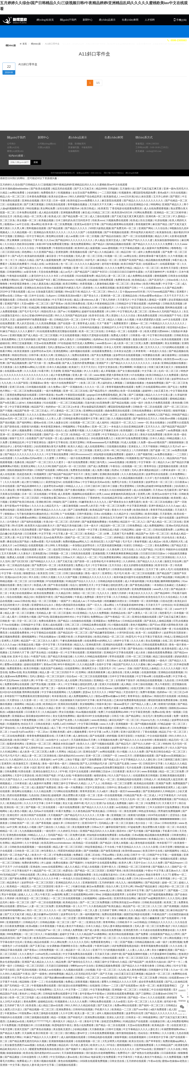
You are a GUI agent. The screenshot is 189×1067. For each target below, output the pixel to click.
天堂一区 (133, 628)
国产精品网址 (133, 716)
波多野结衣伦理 (135, 1013)
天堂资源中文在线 (73, 747)
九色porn (51, 295)
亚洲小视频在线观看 (45, 1061)
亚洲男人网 (144, 494)
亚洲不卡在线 (81, 414)
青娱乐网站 (86, 767)
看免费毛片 (104, 569)
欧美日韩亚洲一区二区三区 (48, 1033)
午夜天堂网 (6, 1029)
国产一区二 (78, 922)
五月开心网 (126, 886)
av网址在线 (130, 256)
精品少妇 (29, 597)
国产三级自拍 (46, 827)
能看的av (9, 224)
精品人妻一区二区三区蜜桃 (19, 613)
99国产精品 (115, 692)
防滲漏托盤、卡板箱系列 (80, 163)
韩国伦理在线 (19, 355)
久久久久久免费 (78, 1001)
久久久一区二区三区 (23, 379)
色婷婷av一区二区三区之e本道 (63, 406)
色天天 (4, 787)
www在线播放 (117, 462)
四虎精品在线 (118, 613)
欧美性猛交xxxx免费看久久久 (83, 200)
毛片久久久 (71, 327)
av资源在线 (52, 264)
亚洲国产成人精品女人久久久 (38, 962)
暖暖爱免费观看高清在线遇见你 (47, 1049)
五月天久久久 (153, 347)
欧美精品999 (137, 597)
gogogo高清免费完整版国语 (109, 767)
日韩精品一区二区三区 (87, 977)
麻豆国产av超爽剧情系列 (152, 898)
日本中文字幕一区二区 (93, 319)
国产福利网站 (24, 422)
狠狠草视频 (179, 410)
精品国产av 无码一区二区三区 (153, 533)
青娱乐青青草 (153, 874)
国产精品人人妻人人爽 (144, 704)
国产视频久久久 (161, 866)
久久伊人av (15, 989)
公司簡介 (11, 159)
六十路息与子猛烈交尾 (128, 307)
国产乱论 (173, 387)
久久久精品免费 (86, 664)
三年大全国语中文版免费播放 (163, 807)
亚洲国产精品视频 (72, 371)
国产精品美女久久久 (31, 268)
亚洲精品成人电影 (110, 529)
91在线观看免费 (85, 276)
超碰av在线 (105, 898)
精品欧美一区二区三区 (158, 973)
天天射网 (56, 371)
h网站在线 (63, 470)
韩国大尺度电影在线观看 (95, 335)
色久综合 (140, 823)
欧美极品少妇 (156, 839)
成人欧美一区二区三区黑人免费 (131, 343)
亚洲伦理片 (13, 815)
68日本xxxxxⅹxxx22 (81, 454)
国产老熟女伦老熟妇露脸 (146, 1053)
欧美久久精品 (75, 446)
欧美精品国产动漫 (100, 509)
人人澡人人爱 (73, 839)
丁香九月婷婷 (108, 299)
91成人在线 (38, 264)
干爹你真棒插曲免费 (71, 640)
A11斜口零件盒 (27, 64)
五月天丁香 (152, 569)
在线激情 (95, 985)
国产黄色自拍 (135, 648)
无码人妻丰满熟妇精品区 (145, 470)
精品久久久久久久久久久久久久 (117, 1049)
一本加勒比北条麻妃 (163, 585)
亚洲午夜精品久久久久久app (165, 505)
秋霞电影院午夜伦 (62, 1025)
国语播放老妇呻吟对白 (62, 617)
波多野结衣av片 (180, 379)
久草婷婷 (9, 898)
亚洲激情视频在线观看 (61, 1041)
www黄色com (104, 343)
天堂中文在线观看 (79, 771)
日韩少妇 (88, 997)
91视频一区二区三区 (84, 569)
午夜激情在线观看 (82, 775)
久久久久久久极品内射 (87, 264)
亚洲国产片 (102, 363)
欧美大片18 (133, 771)
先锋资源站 (54, 557)
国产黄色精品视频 (140, 585)
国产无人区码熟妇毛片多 (94, 763)
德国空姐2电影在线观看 (137, 914)
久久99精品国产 (165, 1045)
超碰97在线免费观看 (93, 311)
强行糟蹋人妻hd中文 (76, 1033)
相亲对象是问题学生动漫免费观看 (132, 577)
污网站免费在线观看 (100, 1001)
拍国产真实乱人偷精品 (146, 668)
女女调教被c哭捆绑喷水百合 (62, 946)
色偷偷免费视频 (155, 383)
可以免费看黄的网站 (110, 557)
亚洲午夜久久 (109, 866)
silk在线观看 (65, 569)
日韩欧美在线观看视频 (22, 847)
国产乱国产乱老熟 (63, 720)
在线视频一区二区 (132, 466)
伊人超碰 (46, 862)
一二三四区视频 (108, 192)
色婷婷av (98, 339)
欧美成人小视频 (28, 827)
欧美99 (169, 434)
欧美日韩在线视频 (134, 870)
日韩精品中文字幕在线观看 (131, 303)
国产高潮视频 (172, 906)
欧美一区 (141, 632)
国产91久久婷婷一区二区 (104, 414)
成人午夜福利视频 (135, 581)
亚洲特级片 (66, 648)
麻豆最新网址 (170, 355)
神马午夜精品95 (66, 664)
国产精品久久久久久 (76, 228)
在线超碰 (182, 418)
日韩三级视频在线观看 (37, 1017)
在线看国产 (32, 438)
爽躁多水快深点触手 (64, 743)
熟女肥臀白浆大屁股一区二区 (79, 795)
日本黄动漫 (20, 783)
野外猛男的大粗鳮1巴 (143, 232)
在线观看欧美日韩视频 (89, 347)
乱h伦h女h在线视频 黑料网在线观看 (163, 307)
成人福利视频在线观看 (73, 1037)
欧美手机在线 (104, 700)
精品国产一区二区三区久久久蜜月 (45, 462)
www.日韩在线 (22, 601)
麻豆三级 (105, 418)
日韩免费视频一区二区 (51, 950)
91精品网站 (128, 529)
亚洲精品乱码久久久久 (68, 882)
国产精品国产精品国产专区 (36, 280)
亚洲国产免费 (163, 783)
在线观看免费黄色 (102, 351)
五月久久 (59, 989)
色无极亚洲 (170, 490)
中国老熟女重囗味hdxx (54, 498)
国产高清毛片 (157, 280)
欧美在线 (28, 1053)
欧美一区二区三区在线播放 (158, 502)
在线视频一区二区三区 (83, 422)
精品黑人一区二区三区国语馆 (37, 886)
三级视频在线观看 (66, 1065)
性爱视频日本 (26, 1025)
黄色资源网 (130, 811)
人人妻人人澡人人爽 (138, 950)
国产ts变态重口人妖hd (12, 402)
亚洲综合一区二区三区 (39, 743)
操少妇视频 (13, 398)
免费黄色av (114, 621)
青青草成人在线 (86, 323)
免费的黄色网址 (31, 862)
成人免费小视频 (101, 470)
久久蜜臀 (49, 458)
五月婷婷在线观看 (136, 1061)
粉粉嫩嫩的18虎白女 (116, 601)
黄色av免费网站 (116, 458)
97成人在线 (64, 775)
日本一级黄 (59, 200)
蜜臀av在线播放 (13, 664)
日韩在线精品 (71, 819)
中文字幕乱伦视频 (75, 958)
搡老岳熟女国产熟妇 (18, 541)
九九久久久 (103, 593)
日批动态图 (166, 601)
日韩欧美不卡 (125, 922)
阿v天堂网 (18, 525)
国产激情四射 (138, 807)
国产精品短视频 (121, 402)
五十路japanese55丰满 (133, 291)
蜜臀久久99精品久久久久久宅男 (119, 981)
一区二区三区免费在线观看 (27, 390)
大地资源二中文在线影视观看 (151, 736)
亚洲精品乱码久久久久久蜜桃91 (56, 517)
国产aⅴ (62, 311)
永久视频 (129, 319)
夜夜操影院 (21, 327)
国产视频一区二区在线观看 (41, 807)
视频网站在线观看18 (83, 494)
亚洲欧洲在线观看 (110, 474)
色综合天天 (27, 724)
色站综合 (143, 1033)
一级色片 (162, 660)
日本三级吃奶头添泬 (87, 517)
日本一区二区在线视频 (34, 494)
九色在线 (169, 680)
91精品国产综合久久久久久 (81, 581)
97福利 (91, 490)
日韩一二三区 (94, 609)
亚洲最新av (36, 383)
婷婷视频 (112, 736)
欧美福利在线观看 (35, 256)
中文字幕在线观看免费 (75, 728)
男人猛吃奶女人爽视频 (110, 383)
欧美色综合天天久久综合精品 (162, 597)
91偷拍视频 (51, 934)
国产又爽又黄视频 (34, 204)
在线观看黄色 (181, 569)
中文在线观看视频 (70, 335)
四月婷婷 (75, 521)
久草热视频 (62, 545)
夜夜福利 (46, 759)
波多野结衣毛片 (70, 914)
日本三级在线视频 (143, 684)
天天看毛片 (123, 299)
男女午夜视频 (9, 894)
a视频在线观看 (15, 712)
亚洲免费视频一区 (66, 906)
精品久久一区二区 (87, 557)
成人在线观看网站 (95, 446)
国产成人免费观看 (98, 466)
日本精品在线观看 (132, 621)
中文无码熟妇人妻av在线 (64, 1057)
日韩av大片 (69, 557)
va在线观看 (6, 458)
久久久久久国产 (77, 232)
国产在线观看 (97, 736)
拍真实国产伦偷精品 (52, 668)
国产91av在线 (144, 1049)
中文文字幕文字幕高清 (29, 537)
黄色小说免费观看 (84, 1025)
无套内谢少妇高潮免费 (97, 402)
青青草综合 (150, 466)
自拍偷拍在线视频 (81, 621)
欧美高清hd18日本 (122, 212)
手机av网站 (108, 855)
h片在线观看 (21, 866)
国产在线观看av (130, 985)
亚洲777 (97, 950)
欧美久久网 (47, 355)
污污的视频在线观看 (114, 950)
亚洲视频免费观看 (71, 212)
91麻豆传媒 (78, 886)
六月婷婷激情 (141, 450)
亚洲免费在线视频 (95, 1017)
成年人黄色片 (67, 339)
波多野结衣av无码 (41, 351)
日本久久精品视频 (57, 367)
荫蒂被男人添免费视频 (34, 398)
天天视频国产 (56, 815)
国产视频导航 (145, 454)
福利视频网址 (122, 688)
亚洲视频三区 (119, 815)
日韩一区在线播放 (156, 688)
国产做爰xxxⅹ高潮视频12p (171, 755)
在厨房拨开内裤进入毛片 (68, 287)
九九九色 (6, 383)
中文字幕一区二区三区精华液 (110, 997)
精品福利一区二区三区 (113, 525)
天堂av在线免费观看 (45, 343)
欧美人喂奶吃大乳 (173, 541)
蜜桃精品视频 (177, 398)
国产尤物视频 (91, 850)
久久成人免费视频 (22, 708)
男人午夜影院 (162, 684)
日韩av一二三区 (110, 985)
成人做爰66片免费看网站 (156, 248)
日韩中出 (112, 787)
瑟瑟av (86, 692)
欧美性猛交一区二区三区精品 (32, 898)
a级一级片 (162, 942)
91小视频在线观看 (118, 624)
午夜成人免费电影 (84, 597)
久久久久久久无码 (79, 942)
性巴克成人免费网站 (83, 343)
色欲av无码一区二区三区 (14, 418)
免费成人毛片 (83, 565)
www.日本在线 (53, 747)
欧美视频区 (126, 430)
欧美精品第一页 (161, 1025)
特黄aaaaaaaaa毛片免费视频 (103, 442)
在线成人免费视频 (117, 803)
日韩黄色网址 (179, 835)
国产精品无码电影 (48, 339)
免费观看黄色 (14, 668)
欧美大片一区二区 (42, 855)
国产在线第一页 (67, 323)
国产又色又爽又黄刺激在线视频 (151, 498)
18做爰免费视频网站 (47, 589)
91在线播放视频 (55, 981)
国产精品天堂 (179, 545)
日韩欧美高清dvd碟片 (70, 295)
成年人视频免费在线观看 (120, 819)
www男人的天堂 (89, 505)
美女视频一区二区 (27, 220)
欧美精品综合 (70, 902)
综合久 (59, 430)
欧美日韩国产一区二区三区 (29, 740)
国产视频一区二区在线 (86, 890)
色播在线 (19, 462)
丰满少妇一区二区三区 (56, 521)
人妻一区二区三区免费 (41, 906)
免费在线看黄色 (81, 355)
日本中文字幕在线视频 (122, 676)
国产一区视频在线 (73, 387)
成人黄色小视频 (18, 811)
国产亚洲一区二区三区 (104, 938)
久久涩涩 (49, 359)
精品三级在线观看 (163, 656)
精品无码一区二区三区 (34, 918)
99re (98, 894)
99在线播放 (32, 208)
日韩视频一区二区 (59, 553)
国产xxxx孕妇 (141, 1009)
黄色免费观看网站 (81, 244)
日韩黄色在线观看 (122, 569)
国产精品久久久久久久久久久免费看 (153, 244)
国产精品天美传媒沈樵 (69, 525)
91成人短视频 (129, 442)
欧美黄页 (103, 208)
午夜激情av (11, 1013)
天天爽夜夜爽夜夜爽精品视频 (64, 398)
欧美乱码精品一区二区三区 (109, 636)
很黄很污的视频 (30, 426)
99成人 (168, 636)
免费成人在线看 (16, 557)
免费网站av (97, 617)
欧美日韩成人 (89, 208)
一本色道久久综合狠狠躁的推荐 (114, 490)
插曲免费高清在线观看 (117, 410)
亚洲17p (100, 803)
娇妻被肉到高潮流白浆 (123, 494)
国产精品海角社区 (61, 660)
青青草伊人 (43, 660)
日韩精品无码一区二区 (66, 319)
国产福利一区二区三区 (151, 1005)
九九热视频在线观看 (30, 831)
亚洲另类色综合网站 (125, 898)
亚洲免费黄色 (64, 1009)
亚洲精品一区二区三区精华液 (170, 212)
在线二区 (167, 640)
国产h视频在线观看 (146, 724)
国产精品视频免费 (17, 363)
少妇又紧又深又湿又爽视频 (129, 973)
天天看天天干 (169, 803)
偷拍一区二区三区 (19, 902)
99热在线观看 (28, 874)
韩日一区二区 (34, 910)
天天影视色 (166, 514)
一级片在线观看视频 (101, 858)
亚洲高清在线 (141, 787)
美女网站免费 (48, 208)
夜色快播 (177, 402)
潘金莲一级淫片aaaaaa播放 (125, 791)
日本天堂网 (166, 847)
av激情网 (57, 894)
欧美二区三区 (88, 383)
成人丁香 (56, 728)
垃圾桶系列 (73, 167)
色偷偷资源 (159, 327)
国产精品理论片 (99, 390)
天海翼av (81, 609)
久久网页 (43, 1057)
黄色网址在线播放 (22, 791)
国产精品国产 (137, 962)
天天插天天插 (162, 379)
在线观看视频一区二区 (88, 1041)
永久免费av (54, 387)
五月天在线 (127, 549)
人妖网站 (180, 529)
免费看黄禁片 (121, 323)
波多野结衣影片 (120, 747)
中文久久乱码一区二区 (132, 799)
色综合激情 (71, 628)
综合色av (71, 676)
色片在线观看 (162, 478)
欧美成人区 (55, 216)
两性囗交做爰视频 (22, 343)
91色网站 (114, 521)
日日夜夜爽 (30, 533)
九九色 (122, 969)
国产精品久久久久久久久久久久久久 (144, 200)
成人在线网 (71, 680)
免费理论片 (123, 1053)
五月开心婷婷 (161, 196)
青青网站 (155, 1033)
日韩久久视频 (48, 577)
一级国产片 (64, 601)
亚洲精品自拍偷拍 (177, 688)
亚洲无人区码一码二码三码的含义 (113, 450)
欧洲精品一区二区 (163, 609)
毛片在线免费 (53, 541)
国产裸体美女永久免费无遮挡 (125, 502)
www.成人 (105, 890)
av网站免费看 (17, 192)
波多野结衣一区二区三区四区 (23, 498)
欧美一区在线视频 (130, 390)
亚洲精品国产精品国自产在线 (103, 379)
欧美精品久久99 (89, 307)
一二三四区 (180, 454)
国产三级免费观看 (78, 509)
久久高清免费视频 (46, 323)
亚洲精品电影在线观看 (129, 779)
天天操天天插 (102, 954)
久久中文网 (66, 1013)
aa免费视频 (174, 430)
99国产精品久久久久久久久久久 (27, 819)
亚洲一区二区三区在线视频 (88, 268)
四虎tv (114, 470)
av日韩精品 (20, 545)
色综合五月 (6, 216)
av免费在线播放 (164, 454)
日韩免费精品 (135, 525)
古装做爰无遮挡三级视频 (49, 291)
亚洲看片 (182, 291)
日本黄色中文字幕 (158, 1037)
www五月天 (126, 755)
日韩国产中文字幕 (157, 855)
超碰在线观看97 (33, 664)
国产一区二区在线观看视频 (138, 236)
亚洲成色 (35, 866)
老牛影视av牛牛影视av (17, 505)
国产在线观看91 (171, 918)
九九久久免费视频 (99, 613)
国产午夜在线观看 (58, 585)
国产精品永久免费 (10, 1033)
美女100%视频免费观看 (117, 339)
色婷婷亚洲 (6, 839)
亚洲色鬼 (35, 763)
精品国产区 (37, 406)
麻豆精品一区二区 (107, 260)
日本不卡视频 (53, 803)
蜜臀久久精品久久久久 (65, 767)
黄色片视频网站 (139, 624)
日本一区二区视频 (89, 236)
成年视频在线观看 (80, 351)
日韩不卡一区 (138, 855)
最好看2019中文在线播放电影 (93, 716)
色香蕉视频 (86, 283)
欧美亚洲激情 (22, 351)
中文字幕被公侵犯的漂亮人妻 (112, 585)
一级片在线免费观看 (79, 458)
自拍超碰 (92, 280)
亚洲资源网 (62, 252)
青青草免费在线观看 (45, 858)
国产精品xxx (181, 652)
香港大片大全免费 (122, 509)
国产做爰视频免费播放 (94, 521)
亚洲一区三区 (93, 755)
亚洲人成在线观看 (53, 624)
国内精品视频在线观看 (119, 244)
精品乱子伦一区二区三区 (173, 731)
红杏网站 (81, 672)
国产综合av (65, 414)
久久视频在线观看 (121, 418)
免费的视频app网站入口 (76, 541)
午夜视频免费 (44, 248)
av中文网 (58, 759)
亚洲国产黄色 (114, 870)
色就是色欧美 (24, 474)
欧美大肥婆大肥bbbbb (156, 331)
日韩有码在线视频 (83, 1009)
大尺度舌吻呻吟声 (155, 272)
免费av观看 (54, 363)
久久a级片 (103, 791)
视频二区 (164, 910)
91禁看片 (172, 272)
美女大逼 (67, 803)
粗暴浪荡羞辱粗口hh (168, 985)
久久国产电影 (113, 541)
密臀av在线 (6, 295)
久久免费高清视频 (105, 287)
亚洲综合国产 (90, 751)
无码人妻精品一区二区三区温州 (47, 676)
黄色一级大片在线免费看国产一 (61, 383)
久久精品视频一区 (22, 232)
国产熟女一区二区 (34, 450)
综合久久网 (112, 886)
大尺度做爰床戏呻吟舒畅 (130, 605)
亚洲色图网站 (61, 351)
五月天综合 (115, 565)
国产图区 (175, 196)
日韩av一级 (21, 295)
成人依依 (140, 652)
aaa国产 (161, 430)
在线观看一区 (135, 331)
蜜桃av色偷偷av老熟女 (175, 1061)
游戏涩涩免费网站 (111, 1021)
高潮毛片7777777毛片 (39, 1021)
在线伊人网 (27, 680)
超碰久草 (58, 823)
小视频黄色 (72, 938)
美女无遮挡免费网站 (64, 716)
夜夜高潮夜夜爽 (97, 672)
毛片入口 (90, 803)
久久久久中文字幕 (34, 803)
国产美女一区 (102, 918)
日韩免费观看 (106, 280)
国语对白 (122, 831)
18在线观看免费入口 (102, 438)
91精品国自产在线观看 (136, 1021)
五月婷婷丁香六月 (14, 1005)
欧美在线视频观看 (172, 339)
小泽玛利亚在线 (126, 632)
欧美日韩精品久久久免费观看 (162, 375)
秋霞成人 (49, 799)
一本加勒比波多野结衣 (82, 545)
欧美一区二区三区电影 (22, 997)
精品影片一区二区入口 (124, 422)
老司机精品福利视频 (139, 609)
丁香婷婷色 (94, 498)
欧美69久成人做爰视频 (88, 248)
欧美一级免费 (54, 819)
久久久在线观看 (157, 997)
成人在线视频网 (142, 490)
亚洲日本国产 (14, 450)
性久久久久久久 (144, 708)
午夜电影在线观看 (17, 276)
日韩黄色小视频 (28, 617)
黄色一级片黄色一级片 (54, 763)
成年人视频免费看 (22, 430)
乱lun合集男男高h (54, 537)
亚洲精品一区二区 (104, 680)
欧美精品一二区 (94, 533)
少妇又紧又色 (161, 390)
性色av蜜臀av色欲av (151, 295)
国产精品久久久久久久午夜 (44, 878)
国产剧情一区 (82, 561)
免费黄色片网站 (13, 1037)
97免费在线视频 (63, 855)
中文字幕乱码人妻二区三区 (132, 311)
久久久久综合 (128, 315)
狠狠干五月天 (17, 438)
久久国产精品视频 (163, 577)
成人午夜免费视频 (60, 375)
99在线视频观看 (53, 268)
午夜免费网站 (44, 989)
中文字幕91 (83, 617)
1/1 (98, 82)
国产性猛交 (145, 858)
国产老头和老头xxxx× (92, 819)
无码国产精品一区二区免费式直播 (67, 835)
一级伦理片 (50, 831)
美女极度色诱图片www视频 (19, 1045)
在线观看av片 (151, 264)
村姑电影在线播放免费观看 (109, 454)
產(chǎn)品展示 (107, 19)
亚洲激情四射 (94, 652)
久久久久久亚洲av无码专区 (42, 414)
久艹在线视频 (67, 514)
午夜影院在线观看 (63, 248)
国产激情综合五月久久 (145, 418)
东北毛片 (148, 716)
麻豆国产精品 (160, 224)
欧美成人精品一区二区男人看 (30, 216)
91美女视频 (152, 581)
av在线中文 (52, 740)
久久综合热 (161, 228)
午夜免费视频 (29, 720)
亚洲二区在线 (93, 855)
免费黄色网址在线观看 (17, 684)
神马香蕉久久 (49, 850)
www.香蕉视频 (149, 771)
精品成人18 (75, 751)
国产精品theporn (174, 862)
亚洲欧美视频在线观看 (172, 775)
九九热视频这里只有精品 (164, 958)
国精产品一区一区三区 (56, 434)
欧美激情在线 (164, 232)
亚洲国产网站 (146, 228)
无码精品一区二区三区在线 (15, 478)
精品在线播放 (131, 557)
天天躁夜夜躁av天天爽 (83, 740)
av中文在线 (23, 224)
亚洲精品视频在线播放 (174, 363)
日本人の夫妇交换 (47, 379)
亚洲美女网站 (28, 466)
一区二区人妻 (90, 910)
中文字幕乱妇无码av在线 (96, 482)
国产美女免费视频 (101, 355)
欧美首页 (43, 573)
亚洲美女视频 (133, 537)
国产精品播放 (12, 1057)
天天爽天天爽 (64, 736)
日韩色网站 (120, 728)
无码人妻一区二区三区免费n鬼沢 (152, 926)
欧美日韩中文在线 (153, 850)
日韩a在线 (23, 299)
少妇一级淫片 (97, 660)
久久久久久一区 (53, 910)
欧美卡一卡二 (63, 886)
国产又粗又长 (105, 1005)
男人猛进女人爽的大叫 (95, 398)
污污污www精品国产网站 (161, 291)
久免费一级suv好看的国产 (152, 442)
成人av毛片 (66, 272)
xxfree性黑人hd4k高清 (48, 954)
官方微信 (182, 1008)
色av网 (60, 395)
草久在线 (34, 577)
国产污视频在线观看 (103, 743)
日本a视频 (137, 835)
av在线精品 (122, 807)
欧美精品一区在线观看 (86, 843)
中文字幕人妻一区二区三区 (68, 533)
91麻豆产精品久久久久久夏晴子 (18, 331)
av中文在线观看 (172, 319)
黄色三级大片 (24, 585)
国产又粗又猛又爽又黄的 (173, 617)
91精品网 (81, 280)
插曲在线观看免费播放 (160, 652)
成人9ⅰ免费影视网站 (178, 1021)
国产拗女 (85, 938)
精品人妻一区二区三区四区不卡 (57, 672)
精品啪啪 (24, 981)
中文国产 (136, 398)
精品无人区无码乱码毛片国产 (82, 973)
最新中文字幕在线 (58, 442)
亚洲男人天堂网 (10, 640)
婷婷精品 (80, 379)
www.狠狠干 (57, 839)
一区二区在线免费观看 (12, 736)
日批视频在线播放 (117, 446)
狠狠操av (9, 514)
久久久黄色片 (27, 954)
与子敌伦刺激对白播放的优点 (33, 514)
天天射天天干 (153, 605)
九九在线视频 (80, 660)
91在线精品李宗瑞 (112, 498)
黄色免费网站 (9, 339)
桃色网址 (114, 390)
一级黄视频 (175, 855)
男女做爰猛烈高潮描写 (94, 406)
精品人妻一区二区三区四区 (68, 847)
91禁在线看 (25, 771)
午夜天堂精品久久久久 (129, 847)
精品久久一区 (75, 1021)
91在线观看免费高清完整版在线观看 (57, 331)
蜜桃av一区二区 (139, 323)
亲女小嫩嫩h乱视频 (122, 918)
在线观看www (177, 977)
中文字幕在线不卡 (22, 870)
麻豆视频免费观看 (10, 636)
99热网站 (155, 204)
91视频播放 (64, 192)
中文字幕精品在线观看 (44, 632)
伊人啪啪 (117, 890)
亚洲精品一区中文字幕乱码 (29, 236)
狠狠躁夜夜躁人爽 (133, 347)
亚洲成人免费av (43, 490)
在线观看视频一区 (170, 264)
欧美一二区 (45, 549)
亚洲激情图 (98, 553)
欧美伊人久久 (98, 1045)
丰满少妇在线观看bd (21, 593)
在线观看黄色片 (28, 648)
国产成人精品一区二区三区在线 (164, 521)
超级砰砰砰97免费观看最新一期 (34, 319)
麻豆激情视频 (71, 505)
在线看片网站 (127, 414)
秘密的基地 (100, 775)
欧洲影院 (131, 462)
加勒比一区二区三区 (84, 593)
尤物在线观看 (109, 958)
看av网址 (36, 224)
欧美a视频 (32, 926)
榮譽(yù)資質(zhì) (15, 167)
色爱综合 (68, 870)
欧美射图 (176, 498)
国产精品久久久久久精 (150, 561)
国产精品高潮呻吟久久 (29, 486)
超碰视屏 (56, 795)
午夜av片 (69, 609)
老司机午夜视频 (111, 264)
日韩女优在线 (117, 1061)
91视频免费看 (153, 648)
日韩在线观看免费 (163, 529)
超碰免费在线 (27, 660)
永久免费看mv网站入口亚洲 (30, 367)
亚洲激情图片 (14, 922)
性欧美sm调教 (168, 418)
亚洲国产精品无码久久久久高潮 (97, 831)
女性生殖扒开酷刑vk (68, 208)
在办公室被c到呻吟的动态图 (37, 315)
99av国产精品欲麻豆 (146, 886)
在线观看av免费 (13, 371)
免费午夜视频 (148, 692)
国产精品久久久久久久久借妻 (98, 807)
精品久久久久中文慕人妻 (159, 395)
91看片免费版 (64, 811)
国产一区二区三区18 (175, 406)
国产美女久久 (91, 295)
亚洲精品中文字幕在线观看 (27, 434)
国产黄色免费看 (18, 878)
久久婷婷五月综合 (68, 831)
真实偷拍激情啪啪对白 (167, 240)
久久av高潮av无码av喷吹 (29, 458)
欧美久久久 (83, 743)
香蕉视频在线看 (79, 252)
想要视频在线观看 (144, 755)
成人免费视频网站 (154, 525)
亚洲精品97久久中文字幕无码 (118, 327)
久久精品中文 (121, 514)
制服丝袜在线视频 (84, 648)
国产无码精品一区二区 (17, 985)
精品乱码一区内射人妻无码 (74, 1045)
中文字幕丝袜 (100, 565)
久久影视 (153, 910)
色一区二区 (67, 264)
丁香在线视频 (150, 731)
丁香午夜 (38, 240)
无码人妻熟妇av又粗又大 (62, 347)
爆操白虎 (165, 728)
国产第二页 (47, 688)
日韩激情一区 (136, 601)
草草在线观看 (117, 656)
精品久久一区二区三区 (147, 268)
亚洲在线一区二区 (14, 807)
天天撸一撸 (103, 815)
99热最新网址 (151, 1017)
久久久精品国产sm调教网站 (92, 934)
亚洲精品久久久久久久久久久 (95, 577)
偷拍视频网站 (135, 882)
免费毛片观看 (111, 708)
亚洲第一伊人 (56, 684)
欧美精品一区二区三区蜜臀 (85, 434)
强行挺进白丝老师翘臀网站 (73, 985)
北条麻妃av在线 (16, 1021)
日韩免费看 (10, 771)
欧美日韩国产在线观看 (34, 815)
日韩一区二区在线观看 (97, 747)
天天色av (158, 490)
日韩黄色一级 (138, 335)
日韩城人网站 (164, 965)
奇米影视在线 (59, 696)
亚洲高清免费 (24, 509)
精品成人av (79, 601)
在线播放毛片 (107, 307)
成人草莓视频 (108, 371)
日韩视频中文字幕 (159, 969)
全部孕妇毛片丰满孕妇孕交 (106, 561)
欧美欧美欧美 (141, 509)
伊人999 (111, 311)
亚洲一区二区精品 (66, 708)
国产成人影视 (92, 930)
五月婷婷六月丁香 (19, 652)
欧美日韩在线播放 (40, 299)
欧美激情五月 (21, 763)
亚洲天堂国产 (22, 1029)
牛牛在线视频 (66, 256)
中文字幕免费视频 (100, 989)
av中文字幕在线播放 (101, 728)
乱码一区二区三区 (169, 371)
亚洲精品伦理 (180, 636)
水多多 (156, 363)
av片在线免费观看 (35, 779)
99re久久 (113, 291)
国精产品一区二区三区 (78, 537)
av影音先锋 (30, 272)
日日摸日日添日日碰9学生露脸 (126, 272)
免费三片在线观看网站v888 (151, 387)
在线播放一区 (56, 652)
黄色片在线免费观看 (151, 434)
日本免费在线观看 (27, 212)
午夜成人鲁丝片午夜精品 (70, 926)
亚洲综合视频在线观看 (144, 617)
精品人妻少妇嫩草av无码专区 (42, 914)
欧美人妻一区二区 (85, 1013)
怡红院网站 (137, 514)
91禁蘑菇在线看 (152, 355)
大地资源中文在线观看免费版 (101, 862)
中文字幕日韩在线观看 (160, 335)
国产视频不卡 (73, 1049)
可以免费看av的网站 (25, 517)
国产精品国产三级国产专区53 (91, 272)
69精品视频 (173, 438)
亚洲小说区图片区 (130, 731)
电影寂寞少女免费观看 (103, 1057)
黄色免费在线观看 (147, 315)
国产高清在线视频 (27, 969)
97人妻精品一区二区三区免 (66, 410)
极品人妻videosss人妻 (86, 299)
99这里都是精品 (94, 847)
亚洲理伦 (107, 573)
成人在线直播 (7, 474)
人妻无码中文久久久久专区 (44, 276)
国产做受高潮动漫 (111, 850)
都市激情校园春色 (126, 1033)
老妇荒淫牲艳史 (62, 549)
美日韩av (111, 660)
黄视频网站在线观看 (52, 628)
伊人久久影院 (91, 371)
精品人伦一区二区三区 (12, 196)
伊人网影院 (161, 708)
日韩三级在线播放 (73, 573)
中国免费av (25, 1013)
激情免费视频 (86, 779)
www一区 (143, 422)
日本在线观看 (7, 486)
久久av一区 (177, 969)
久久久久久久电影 (171, 668)
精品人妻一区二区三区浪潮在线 (157, 557)
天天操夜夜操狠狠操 (72, 1053)
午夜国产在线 (38, 656)
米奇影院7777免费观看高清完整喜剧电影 (27, 696)
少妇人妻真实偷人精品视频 (46, 283)
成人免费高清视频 (39, 327)
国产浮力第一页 (38, 363)
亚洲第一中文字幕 (88, 529)
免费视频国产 (180, 783)
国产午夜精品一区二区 (117, 617)
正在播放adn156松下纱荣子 (168, 993)
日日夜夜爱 (118, 771)
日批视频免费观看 (144, 1045)
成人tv (30, 291)
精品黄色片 (13, 882)
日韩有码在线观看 (36, 557)
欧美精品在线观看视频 (150, 680)
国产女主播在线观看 (128, 371)
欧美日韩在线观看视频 (121, 934)
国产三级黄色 (70, 502)
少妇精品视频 (80, 1029)
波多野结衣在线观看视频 (127, 355)
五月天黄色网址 (154, 359)
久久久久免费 (137, 751)
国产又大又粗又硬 (14, 914)
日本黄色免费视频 (37, 196)
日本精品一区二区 (116, 331)
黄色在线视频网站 (68, 1061)
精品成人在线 (34, 704)
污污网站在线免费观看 (65, 791)
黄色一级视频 (173, 712)
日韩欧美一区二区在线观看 (148, 406)
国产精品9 (106, 843)
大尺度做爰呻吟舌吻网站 (163, 954)
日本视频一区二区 (145, 430)
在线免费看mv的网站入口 (98, 640)
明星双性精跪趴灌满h (70, 850)
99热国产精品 (180, 414)
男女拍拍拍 (85, 680)
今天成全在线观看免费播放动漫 (157, 930)
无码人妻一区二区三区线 (89, 256)
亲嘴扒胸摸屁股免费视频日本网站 (59, 307)
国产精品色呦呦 (64, 597)
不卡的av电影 (95, 601)
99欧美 (123, 910)
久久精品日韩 (63, 593)
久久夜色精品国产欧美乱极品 (33, 728)
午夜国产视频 (61, 478)
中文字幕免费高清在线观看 (78, 954)
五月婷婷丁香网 (108, 910)
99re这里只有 (72, 291)
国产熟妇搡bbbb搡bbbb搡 (59, 977)
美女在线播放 (66, 379)
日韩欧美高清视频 (173, 303)
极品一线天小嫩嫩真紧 (147, 918)
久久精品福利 (50, 712)
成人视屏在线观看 (129, 660)
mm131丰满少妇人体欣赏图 (136, 196)
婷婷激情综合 (174, 997)
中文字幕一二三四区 (77, 989)
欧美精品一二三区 (102, 537)
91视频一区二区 (113, 256)
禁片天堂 (46, 200)
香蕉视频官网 (143, 224)
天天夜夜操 (6, 367)
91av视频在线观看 (86, 712)
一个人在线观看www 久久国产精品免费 (160, 287)
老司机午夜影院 (163, 410)
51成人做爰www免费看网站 (27, 799)
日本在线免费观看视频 (102, 1033)
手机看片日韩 (170, 831)
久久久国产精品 (145, 549)
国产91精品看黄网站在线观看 (117, 224)
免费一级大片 (14, 767)
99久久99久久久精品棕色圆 (80, 1005)
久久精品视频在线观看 (130, 478)
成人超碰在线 (67, 438)
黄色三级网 (91, 474)
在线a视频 (125, 835)
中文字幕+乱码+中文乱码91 (27, 977)
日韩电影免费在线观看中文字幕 (80, 418)
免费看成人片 (24, 1061)
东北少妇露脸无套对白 (106, 874)
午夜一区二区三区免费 (112, 505)
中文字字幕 (45, 533)
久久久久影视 (151, 847)
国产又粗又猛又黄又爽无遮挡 (128, 216)
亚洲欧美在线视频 (14, 347)
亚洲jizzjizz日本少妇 (16, 577)
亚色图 (26, 605)
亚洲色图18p (40, 553)
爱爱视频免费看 (83, 874)
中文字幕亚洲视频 (19, 406)
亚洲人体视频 (132, 672)
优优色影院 (137, 359)
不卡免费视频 (9, 1025)
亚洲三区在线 (17, 387)
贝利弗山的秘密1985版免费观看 (154, 486)
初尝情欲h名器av (177, 327)
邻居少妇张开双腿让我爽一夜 (155, 628)
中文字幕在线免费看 (57, 454)
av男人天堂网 (111, 731)
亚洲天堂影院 (125, 736)
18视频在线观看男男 (113, 894)
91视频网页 (40, 474)
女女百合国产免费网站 (85, 192)
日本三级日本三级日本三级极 (101, 486)
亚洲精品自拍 (130, 295)
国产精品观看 (56, 228)
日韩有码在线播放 (90, 327)
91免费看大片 (153, 803)
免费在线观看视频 (112, 914)
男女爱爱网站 (127, 486)
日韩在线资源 (43, 724)
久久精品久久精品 (44, 708)
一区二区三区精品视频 (70, 402)
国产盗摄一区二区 (160, 450)
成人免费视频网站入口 (81, 696)
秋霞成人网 (40, 585)
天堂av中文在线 (86, 688)
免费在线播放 (61, 862)
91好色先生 (168, 537)
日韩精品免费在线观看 (94, 624)
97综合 (111, 1045)
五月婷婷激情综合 (42, 478)
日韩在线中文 (72, 823)
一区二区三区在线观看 (95, 839)
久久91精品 (163, 720)
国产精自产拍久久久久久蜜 (138, 240)
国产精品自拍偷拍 (111, 236)
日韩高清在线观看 (56, 204)
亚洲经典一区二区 (111, 295)
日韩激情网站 (14, 272)
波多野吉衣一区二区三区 (159, 482)
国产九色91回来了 (156, 890)
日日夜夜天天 (33, 712)
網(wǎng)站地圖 (132, 189)
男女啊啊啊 (126, 367)
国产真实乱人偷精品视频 (158, 621)
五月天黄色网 (9, 553)
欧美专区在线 (97, 315)
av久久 (4, 759)
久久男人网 (18, 228)
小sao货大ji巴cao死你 (21, 731)
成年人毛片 (166, 569)
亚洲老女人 (134, 446)
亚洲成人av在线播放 (50, 969)
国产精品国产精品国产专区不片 (66, 474)
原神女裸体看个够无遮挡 (153, 256)
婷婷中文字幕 (122, 640)
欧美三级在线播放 (34, 890)
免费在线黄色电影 (94, 478)
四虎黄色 (88, 287)
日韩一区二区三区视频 (139, 656)
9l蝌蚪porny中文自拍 (82, 965)
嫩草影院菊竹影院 (116, 827)
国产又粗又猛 (65, 561)
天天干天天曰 (88, 367)
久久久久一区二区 (95, 387)
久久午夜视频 (175, 256)
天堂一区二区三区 (27, 621)
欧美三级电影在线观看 (46, 1013)
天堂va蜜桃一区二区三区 (35, 303)
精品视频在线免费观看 (158, 260)
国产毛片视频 (136, 831)
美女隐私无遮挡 (62, 1029)
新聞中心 (88, 19)
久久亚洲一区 (29, 700)
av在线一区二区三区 (115, 609)
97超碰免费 (134, 827)
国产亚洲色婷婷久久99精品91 (159, 791)
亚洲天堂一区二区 (95, 589)
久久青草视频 (163, 878)
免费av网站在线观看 (125, 1005)
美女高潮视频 (172, 343)
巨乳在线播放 (180, 621)
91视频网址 (74, 311)
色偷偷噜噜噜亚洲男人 (163, 787)
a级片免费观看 (158, 1009)
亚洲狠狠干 (160, 1049)
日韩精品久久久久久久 (161, 922)
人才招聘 (150, 19)
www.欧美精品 (99, 720)
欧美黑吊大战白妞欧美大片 (40, 525)
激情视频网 (156, 343)
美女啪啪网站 (87, 704)
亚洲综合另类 (94, 922)
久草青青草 (139, 351)
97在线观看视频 (55, 581)
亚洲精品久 (29, 989)
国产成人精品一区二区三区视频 (40, 335)
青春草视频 (140, 541)
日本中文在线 (37, 295)
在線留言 (182, 987)
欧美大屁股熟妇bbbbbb (134, 839)
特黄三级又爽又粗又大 (161, 367)
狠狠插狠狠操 (176, 442)
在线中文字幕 (104, 664)
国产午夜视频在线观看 (117, 232)
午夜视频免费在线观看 (44, 985)
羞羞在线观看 (140, 339)
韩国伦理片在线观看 (165, 696)
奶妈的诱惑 (181, 656)
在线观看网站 (72, 668)
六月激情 (125, 470)
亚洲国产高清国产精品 (131, 260)
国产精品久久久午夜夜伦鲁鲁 (138, 965)
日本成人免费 (124, 878)
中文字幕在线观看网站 (54, 692)
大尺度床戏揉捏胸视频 (109, 545)
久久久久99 (44, 466)
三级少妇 (114, 839)
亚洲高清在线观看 (68, 704)
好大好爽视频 (37, 581)
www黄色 (102, 628)
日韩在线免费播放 (142, 410)
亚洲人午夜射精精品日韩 (101, 303)
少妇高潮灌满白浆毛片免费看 (50, 446)
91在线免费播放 (72, 997)
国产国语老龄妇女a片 (64, 529)
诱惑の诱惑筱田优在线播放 (71, 605)
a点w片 (65, 740)
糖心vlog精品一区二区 (160, 664)
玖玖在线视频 (178, 192)
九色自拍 (34, 795)
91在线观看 (50, 402)
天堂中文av (139, 862)
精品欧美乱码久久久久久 (14, 1049)
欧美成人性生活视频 (141, 220)
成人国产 (173, 1009)
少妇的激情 (32, 192)
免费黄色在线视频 (80, 470)
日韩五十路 (118, 716)
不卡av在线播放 (10, 624)
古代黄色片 (13, 521)
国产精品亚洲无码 (73, 260)
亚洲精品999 (26, 930)
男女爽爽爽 (13, 240)
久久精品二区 (63, 827)
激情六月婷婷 (119, 593)
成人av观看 (71, 236)
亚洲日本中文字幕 (134, 890)
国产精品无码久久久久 (153, 458)
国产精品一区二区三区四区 (90, 870)
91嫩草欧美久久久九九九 (93, 502)
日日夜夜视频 (43, 1025)
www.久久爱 (107, 724)
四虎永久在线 (128, 379)
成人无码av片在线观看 (41, 811)
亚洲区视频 (15, 335)
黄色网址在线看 (55, 236)
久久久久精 (137, 640)
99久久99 (56, 609)
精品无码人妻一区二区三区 (111, 276)
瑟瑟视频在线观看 (168, 466)
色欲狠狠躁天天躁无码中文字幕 (77, 700)
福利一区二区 (136, 803)
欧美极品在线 (26, 644)
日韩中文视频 (22, 839)
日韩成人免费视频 (73, 930)
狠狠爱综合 (29, 573)
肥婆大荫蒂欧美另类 (117, 375)
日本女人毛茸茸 (113, 347)
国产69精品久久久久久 (43, 561)
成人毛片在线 (144, 327)
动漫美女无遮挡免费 (118, 589)
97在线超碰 (64, 343)
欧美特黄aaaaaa (131, 850)
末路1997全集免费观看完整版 (53, 244)
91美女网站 (94, 958)
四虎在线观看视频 (17, 795)
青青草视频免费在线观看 (120, 387)
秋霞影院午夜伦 (45, 597)
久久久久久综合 (26, 248)
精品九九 (79, 644)
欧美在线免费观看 (44, 593)
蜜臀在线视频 (148, 660)
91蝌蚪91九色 (133, 644)
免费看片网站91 (10, 280)
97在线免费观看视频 (72, 589)
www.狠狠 (99, 375)
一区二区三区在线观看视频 (93, 676)
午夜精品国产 (159, 914)
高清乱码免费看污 (19, 264)
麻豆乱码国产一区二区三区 (124, 720)
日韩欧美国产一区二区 (22, 823)
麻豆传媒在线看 (152, 537)
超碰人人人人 (26, 894)
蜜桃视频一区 (75, 799)
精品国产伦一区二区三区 (48, 870)
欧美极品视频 (46, 220)
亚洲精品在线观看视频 (171, 672)
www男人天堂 (161, 589)
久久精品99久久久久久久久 (24, 759)
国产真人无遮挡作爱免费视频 (78, 363)
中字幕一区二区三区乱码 (49, 680)
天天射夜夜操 (65, 644)
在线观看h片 (155, 632)
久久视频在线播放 (29, 628)
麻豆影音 (51, 256)
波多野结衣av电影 (54, 486)
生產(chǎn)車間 (130, 19)
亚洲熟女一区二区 (19, 787)
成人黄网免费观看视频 (159, 799)
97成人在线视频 (91, 866)
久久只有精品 (121, 597)
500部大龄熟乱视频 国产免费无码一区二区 (113, 228)
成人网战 (126, 684)
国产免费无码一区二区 (44, 565)
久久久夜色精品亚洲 (132, 474)
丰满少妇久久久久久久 (141, 593)
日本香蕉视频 (47, 926)
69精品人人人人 (75, 486)
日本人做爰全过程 (58, 422)
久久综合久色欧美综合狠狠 (19, 244)
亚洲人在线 (123, 855)
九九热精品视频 (106, 878)
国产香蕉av (57, 303)
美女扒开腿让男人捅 (117, 359)
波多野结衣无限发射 (175, 632)
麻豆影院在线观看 (112, 200)
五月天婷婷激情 (27, 339)
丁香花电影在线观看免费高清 (126, 208)
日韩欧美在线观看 (152, 902)
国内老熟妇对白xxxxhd (71, 755)
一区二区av (42, 731)
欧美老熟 (31, 1005)
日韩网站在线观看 (119, 398)
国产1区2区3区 (20, 561)
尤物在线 (74, 763)
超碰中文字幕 (67, 934)
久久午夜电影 (32, 843)
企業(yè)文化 (13, 163)
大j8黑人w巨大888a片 (64, 724)
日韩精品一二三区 (143, 545)
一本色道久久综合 (157, 351)
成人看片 (12, 617)
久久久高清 (30, 371)
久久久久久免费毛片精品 (119, 268)
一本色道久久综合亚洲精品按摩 (126, 426)
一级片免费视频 (53, 390)
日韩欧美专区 (145, 379)
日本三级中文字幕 (17, 307)
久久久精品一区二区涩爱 (62, 918)
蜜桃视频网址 (29, 636)
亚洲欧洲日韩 (44, 502)
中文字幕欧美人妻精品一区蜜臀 (149, 299)
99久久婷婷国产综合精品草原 (85, 196)
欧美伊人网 (125, 862)
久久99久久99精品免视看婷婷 (91, 656)
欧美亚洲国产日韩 (127, 287)
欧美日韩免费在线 (75, 303)
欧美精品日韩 (14, 803)
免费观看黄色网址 (101, 942)
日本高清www (105, 688)
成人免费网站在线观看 (140, 276)
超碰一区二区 (144, 529)
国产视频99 (76, 862)
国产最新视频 (153, 831)
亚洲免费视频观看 (142, 589)
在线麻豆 (139, 569)
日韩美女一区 (133, 1017)
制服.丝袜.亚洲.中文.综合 (15, 656)
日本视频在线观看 (36, 387)
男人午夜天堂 (43, 894)
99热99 (167, 743)
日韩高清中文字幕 (153, 763)
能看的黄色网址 (16, 743)
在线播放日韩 (157, 1021)
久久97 (149, 478)
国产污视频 (6, 410)
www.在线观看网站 (53, 866)
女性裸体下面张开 (125, 680)
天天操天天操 (27, 589)
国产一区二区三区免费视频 (95, 902)
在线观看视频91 (138, 1037)
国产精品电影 (153, 882)
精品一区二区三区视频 (44, 601)
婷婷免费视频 (56, 973)
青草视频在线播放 (77, 204)
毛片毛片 (127, 541)
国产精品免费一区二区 (75, 216)
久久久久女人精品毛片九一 (47, 505)
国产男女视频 (39, 684)
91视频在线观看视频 (147, 819)
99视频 (67, 268)
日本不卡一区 (69, 779)
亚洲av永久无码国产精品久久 (165, 311)
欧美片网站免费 (152, 283)
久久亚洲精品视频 (141, 747)
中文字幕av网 (144, 676)
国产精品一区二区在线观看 (111, 1025)
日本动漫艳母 (29, 1057)
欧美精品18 (49, 704)
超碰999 (147, 390)
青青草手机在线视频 (161, 509)
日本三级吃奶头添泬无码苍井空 (73, 220)
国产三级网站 (144, 993)
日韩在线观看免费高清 (155, 644)
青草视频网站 (24, 490)
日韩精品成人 (173, 1005)
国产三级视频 (136, 395)
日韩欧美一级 (7, 621)
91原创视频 (161, 220)
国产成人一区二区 (105, 779)
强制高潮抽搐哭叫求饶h (20, 470)
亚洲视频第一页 (125, 724)
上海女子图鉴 (72, 759)
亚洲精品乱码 (17, 442)
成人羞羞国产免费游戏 (44, 787)
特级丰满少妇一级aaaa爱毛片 (113, 704)
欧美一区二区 (148, 985)
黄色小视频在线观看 (25, 549)
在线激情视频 (149, 672)
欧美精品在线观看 (144, 783)
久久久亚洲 (156, 1001)
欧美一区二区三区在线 (91, 331)
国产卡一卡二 (175, 962)
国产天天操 (106, 973)
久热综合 (113, 799)
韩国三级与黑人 (99, 462)
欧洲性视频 (176, 942)
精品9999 (17, 843)
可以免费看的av (40, 839)
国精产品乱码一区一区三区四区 (69, 466)
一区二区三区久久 (33, 934)
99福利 (57, 502)
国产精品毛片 (124, 743)
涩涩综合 (175, 815)
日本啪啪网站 (84, 339)
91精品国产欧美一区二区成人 (140, 795)
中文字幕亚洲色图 (137, 505)
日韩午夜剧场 (46, 395)
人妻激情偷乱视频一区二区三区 (112, 283)
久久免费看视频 (173, 1057)
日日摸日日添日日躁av (153, 553)
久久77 (166, 874)
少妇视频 (90, 969)
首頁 (24, 44)
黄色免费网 (30, 1001)
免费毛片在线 (119, 482)
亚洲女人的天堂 (116, 1017)
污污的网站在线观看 (173, 347)
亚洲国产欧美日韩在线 (22, 502)
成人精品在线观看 (49, 212)
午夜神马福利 (102, 946)
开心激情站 (76, 478)
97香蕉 (52, 494)
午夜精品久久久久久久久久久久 (167, 323)
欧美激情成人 (111, 196)
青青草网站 (109, 922)
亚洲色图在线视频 (16, 835)
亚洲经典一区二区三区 (158, 216)
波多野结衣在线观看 (157, 474)
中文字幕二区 (149, 371)
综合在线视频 (14, 597)
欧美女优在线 (136, 1041)
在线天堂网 (137, 688)
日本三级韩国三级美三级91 (173, 759)
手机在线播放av (48, 636)
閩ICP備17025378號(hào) (114, 189)
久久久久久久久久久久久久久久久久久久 (26, 375)
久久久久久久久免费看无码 (143, 728)
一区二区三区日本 (48, 700)
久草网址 (61, 458)
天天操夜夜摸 (136, 482)
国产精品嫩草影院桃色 (102, 632)
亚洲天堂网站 (77, 442)
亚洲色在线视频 (31, 200)
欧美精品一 (13, 886)
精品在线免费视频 (111, 930)
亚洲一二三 (37, 981)
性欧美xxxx (98, 220)
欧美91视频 (151, 514)
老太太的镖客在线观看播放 (139, 565)
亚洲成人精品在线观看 (37, 942)
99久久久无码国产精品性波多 (71, 315)
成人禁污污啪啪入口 (32, 482)
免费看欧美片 (48, 192)
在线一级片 (137, 402)
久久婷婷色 (129, 561)
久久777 (82, 906)
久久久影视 (168, 1033)
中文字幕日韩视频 (88, 724)
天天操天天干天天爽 (100, 204)
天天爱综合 (13, 700)
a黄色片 (128, 498)
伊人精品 (100, 240)
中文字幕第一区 (147, 462)
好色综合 (26, 240)
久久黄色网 (113, 549)
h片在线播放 (138, 375)
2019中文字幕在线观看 (13, 291)
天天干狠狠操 (150, 446)
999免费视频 (14, 934)
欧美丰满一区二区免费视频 (57, 224)
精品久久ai (164, 462)
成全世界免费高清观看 (151, 981)
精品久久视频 (115, 319)
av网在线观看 (107, 751)
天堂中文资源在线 (108, 367)
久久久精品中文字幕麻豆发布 (102, 430)
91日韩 (55, 514)
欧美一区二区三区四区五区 (134, 958)
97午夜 (63, 771)
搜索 (36, 178)
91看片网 (43, 371)
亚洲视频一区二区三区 (124, 989)
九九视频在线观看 (176, 839)
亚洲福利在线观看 (113, 644)
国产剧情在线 (12, 426)
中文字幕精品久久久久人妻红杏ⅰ (138, 759)
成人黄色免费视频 (137, 969)
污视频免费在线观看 (117, 220)
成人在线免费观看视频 (156, 208)
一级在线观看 (44, 847)
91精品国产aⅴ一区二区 (48, 930)
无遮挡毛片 (105, 668)
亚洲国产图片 (12, 303)
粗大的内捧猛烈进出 (52, 958)
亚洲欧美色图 (57, 731)
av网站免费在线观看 (125, 858)
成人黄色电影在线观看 (143, 843)
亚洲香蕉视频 (85, 918)
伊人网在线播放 (173, 938)
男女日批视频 (66, 712)
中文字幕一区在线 (11, 573)
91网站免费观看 (143, 212)
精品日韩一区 (129, 252)
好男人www (103, 494)
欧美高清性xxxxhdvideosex (56, 843)
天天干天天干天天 (174, 295)
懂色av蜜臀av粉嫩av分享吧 (110, 696)
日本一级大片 (91, 525)
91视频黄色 (125, 192)
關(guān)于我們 (68, 19)
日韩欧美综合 (181, 335)
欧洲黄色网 (181, 1045)
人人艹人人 (94, 783)
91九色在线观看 (118, 628)
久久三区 (157, 906)
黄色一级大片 (92, 573)
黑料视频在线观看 (36, 228)
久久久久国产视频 (68, 577)
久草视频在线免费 (108, 740)
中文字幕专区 (125, 1057)
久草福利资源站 (84, 636)
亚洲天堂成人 (113, 240)
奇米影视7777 (165, 843)
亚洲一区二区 (99, 426)
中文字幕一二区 (172, 283)
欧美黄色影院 (66, 565)
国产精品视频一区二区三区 (39, 1009)
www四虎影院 (109, 977)
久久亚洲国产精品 (44, 252)
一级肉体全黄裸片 (66, 688)
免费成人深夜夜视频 (76, 981)
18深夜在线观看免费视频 (120, 993)
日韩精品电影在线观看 (110, 581)
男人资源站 (112, 315)
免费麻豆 (78, 855)
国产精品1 (64, 621)
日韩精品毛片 (31, 922)
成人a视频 (66, 890)
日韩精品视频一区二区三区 (55, 922)
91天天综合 (53, 779)
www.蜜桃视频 (110, 248)
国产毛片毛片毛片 (29, 311)
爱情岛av (22, 906)
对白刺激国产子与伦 (170, 315)
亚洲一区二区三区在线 (75, 390)
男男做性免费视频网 (169, 811)
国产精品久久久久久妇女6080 (136, 740)
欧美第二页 (170, 902)
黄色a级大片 (125, 787)
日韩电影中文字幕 (31, 624)
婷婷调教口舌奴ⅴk (101, 771)
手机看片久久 (102, 1009)
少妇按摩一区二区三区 (92, 359)
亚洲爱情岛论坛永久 (42, 605)
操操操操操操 (14, 1053)
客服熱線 (182, 998)
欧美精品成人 (140, 280)
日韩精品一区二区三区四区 (29, 965)
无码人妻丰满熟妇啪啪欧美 (118, 926)
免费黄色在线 (123, 280)
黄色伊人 (24, 993)
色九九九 (121, 882)
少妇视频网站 (90, 898)
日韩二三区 (55, 573)
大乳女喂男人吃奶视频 (115, 1041)
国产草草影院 (153, 1041)
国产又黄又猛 (38, 946)
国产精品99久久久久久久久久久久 (74, 240)
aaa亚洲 (141, 414)
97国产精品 (6, 327)
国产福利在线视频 (31, 521)
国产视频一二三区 (178, 890)
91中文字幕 (95, 731)
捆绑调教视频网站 (170, 581)
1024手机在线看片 (158, 815)
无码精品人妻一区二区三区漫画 (54, 613)
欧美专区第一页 (164, 565)
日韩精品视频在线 (145, 942)
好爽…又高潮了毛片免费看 (119, 533)
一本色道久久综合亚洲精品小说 (131, 204)
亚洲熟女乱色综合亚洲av (38, 287)
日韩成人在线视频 (44, 430)
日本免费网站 (177, 474)
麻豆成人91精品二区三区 (96, 212)
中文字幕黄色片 (168, 795)
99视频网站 (69, 426)
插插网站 (19, 704)
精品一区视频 (59, 1017)
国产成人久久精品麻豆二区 (104, 252)
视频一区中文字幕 (45, 644)
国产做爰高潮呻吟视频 (135, 954)
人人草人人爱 (54, 418)
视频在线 (95, 981)
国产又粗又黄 (24, 938)
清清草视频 (152, 601)
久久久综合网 (12, 482)
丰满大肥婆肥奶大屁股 (149, 319)
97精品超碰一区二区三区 (172, 724)
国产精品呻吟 (163, 593)
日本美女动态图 (123, 351)
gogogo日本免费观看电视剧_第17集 (107, 395)
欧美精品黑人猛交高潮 (170, 779)
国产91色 (43, 617)
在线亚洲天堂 (179, 1025)
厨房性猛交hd (53, 482)
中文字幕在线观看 (75, 652)
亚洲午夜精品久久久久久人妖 (50, 509)
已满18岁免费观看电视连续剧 (130, 700)
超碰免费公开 (160, 747)
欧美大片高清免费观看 (24, 529)
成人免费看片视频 (74, 430)
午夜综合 (115, 466)
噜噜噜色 (176, 248)
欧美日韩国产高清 (131, 264)
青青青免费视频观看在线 (41, 736)
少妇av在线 (172, 280)
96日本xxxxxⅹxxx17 (95, 799)
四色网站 (27, 252)
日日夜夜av (181, 482)
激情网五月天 (86, 585)
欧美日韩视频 (31, 668)
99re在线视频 (12, 720)
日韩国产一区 (110, 755)
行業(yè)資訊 (44, 163)
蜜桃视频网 (160, 276)
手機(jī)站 (180, 20)
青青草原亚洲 (87, 791)
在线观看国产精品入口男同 (165, 934)
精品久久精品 (27, 260)
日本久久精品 (157, 438)
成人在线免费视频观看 (49, 997)
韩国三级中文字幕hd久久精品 (70, 783)
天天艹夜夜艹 (104, 323)
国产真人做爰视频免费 (49, 260)
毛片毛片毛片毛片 (10, 755)
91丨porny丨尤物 (123, 668)
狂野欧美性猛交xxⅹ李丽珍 (126, 902)
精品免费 (61, 962)
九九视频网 (74, 692)
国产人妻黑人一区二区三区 (143, 613)
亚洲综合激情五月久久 (45, 771)
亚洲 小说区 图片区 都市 (37, 767)
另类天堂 (51, 450)
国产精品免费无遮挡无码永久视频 (23, 359)
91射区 (127, 545)
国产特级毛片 (75, 1017)
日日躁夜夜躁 (169, 1053)
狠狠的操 (179, 847)
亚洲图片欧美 (66, 636)
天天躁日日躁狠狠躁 (57, 965)
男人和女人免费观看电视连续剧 (54, 874)
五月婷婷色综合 (77, 498)
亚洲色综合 (82, 438)
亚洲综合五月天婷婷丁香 (114, 517)
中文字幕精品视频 (130, 248)
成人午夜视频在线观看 (155, 398)
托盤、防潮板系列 (77, 159)
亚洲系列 (6, 763)
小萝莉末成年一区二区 (173, 470)
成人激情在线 (115, 672)
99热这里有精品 (147, 811)
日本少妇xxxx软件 (143, 878)
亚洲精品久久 (63, 355)
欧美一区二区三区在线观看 (140, 573)
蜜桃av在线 (40, 422)
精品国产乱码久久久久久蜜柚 (129, 664)
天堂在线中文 (131, 692)
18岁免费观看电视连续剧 (125, 946)
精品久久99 (161, 236)
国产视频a (45, 529)
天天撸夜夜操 (97, 1029)
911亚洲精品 (80, 613)
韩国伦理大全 (49, 311)
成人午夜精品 (37, 418)
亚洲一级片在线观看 (163, 517)
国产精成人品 (111, 759)
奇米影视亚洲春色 (19, 283)
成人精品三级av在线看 (51, 1005)
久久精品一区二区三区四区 (30, 569)
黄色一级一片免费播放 (70, 787)
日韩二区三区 (72, 624)
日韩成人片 (150, 779)
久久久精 (97, 708)
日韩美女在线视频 (178, 276)
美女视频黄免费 (81, 827)
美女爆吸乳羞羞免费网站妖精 (23, 688)
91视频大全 (140, 367)
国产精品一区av (137, 997)
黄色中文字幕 (104, 597)
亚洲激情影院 (90, 882)
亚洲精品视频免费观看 (108, 965)
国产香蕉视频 (44, 823)
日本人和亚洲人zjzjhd (132, 874)
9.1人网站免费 (59, 942)
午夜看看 (12, 648)
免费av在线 (15, 672)
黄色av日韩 (50, 664)
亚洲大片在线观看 (109, 684)
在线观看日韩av (72, 482)
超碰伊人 (131, 454)
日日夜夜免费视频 (14, 926)
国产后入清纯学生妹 (32, 747)
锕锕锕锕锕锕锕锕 (170, 819)
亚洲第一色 (52, 890)
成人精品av (155, 541)
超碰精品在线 (45, 1001)
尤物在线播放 (34, 402)
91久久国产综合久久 (120, 775)
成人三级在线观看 (100, 216)
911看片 (159, 549)
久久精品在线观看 (36, 347)
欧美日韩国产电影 (46, 775)
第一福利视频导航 (90, 914)
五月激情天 (57, 327)
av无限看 (51, 569)
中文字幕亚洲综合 (36, 442)
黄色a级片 (163, 192)
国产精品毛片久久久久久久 (80, 815)
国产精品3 (99, 244)
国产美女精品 (39, 652)
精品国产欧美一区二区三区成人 (32, 410)
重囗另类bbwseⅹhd (63, 280)
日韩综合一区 (115, 811)
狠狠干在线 (6, 549)
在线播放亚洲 (14, 204)
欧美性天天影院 (170, 268)
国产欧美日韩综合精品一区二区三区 (166, 751)
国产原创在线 (7, 728)
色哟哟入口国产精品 (159, 414)
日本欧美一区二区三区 (27, 850)
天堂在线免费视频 (48, 272)
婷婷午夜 (79, 803)
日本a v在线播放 (103, 514)
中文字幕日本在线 (62, 299)
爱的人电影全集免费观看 (36, 609)
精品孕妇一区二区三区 (172, 886)
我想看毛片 (165, 613)
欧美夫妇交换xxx (58, 196)
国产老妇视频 (7, 422)
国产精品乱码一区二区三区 (73, 632)
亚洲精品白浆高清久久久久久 (50, 232)
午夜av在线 (154, 1061)
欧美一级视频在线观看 (165, 858)
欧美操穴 (74, 367)
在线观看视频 (95, 232)
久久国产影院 (21, 383)
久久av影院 (119, 1001)
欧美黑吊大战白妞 (156, 962)
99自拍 (163, 977)
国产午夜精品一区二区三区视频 (75, 450)
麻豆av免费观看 (96, 886)
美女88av (136, 283)
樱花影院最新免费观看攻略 (163, 700)
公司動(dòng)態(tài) (47, 159)
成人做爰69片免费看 (40, 783)
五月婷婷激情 (107, 882)
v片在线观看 (68, 276)
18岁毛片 (90, 260)
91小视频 (122, 751)
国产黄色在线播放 (41, 1029)
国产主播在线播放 (75, 490)
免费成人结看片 (120, 335)
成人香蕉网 (64, 494)
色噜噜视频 (98, 458)
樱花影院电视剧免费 (144, 192)
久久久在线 (176, 946)
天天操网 (27, 1033)
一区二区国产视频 (123, 942)
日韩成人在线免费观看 (12, 414)
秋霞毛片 (131, 636)
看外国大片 (59, 1021)
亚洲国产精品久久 (172, 204)
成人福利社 (103, 422)
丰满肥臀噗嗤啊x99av (173, 1029)
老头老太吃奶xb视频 (66, 359)
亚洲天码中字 (89, 823)
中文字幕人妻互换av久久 (168, 870)
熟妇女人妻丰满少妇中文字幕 (38, 1065)
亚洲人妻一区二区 (82, 375)
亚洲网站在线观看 (93, 410)
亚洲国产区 (156, 938)
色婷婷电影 (154, 303)
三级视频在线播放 (134, 383)
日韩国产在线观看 (45, 470)
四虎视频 (58, 490)
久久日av (49, 240)
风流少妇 (111, 478)
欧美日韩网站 (70, 283)
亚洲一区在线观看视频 (110, 795)
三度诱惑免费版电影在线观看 (20, 395)
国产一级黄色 (40, 973)
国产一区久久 (95, 605)
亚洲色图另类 (94, 644)
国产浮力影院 (7, 969)
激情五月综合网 (173, 561)
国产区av (155, 624)
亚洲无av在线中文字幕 (87, 224)
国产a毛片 (17, 256)
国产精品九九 (87, 628)
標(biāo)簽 (36, 44)
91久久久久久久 (9, 660)
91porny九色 (148, 720)
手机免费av (83, 426)
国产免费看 (142, 934)
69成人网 (36, 993)
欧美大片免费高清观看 (158, 402)
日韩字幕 (34, 355)
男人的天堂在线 (26, 323)
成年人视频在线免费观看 (110, 1013)
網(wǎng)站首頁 (45, 19)
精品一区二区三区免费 (172, 771)
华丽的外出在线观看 (177, 549)
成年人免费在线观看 (149, 252)
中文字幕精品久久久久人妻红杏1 (120, 434)
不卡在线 (109, 847)
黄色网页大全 (89, 668)
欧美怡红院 (97, 541)
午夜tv (148, 870)
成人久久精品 (72, 866)
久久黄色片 (24, 553)
